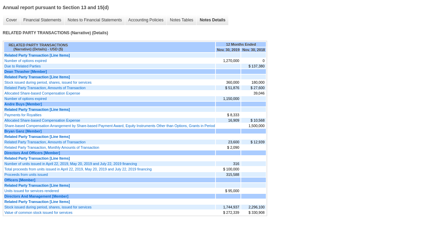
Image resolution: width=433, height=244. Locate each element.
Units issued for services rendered (31, 191)
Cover (11, 20)
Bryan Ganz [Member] (23, 131)
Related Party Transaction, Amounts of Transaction (45, 88)
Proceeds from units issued (26, 174)
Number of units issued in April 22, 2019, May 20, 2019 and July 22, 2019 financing (70, 164)
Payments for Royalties (23, 115)
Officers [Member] (19, 180)
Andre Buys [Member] (23, 104)
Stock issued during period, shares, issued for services (48, 82)
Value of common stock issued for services (38, 212)
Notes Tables (181, 20)
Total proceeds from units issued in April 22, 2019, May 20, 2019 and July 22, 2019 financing (78, 169)
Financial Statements (42, 20)
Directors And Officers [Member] (32, 153)
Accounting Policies (145, 20)
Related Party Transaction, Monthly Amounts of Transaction (51, 147)
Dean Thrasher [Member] (25, 71)
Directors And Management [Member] (36, 196)
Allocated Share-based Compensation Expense (42, 93)
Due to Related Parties (22, 66)
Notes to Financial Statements (95, 20)
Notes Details (212, 20)
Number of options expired (25, 61)
